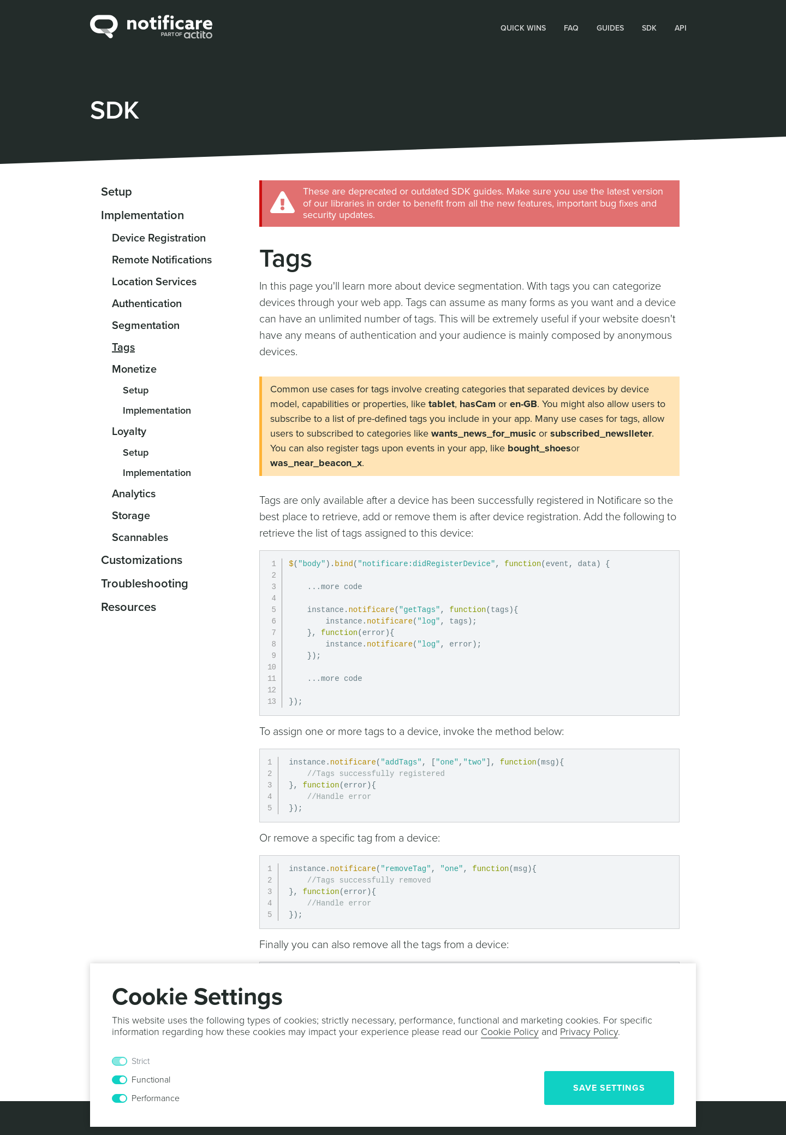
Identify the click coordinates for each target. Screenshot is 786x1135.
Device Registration (159, 238)
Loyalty (129, 431)
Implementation (142, 215)
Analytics (134, 494)
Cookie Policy (510, 1032)
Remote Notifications (162, 260)
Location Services (154, 282)
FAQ (571, 28)
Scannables (140, 537)
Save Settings (609, 1088)
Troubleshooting (144, 584)
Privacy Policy (589, 1032)
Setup (116, 192)
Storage (131, 515)
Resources (128, 607)
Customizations (141, 560)
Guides (610, 28)
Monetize (134, 369)
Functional (151, 1079)
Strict (141, 1061)
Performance (156, 1098)
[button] (523, 27)
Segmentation (146, 325)
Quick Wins (523, 28)
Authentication (147, 303)
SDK (649, 28)
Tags (123, 347)
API (681, 28)
